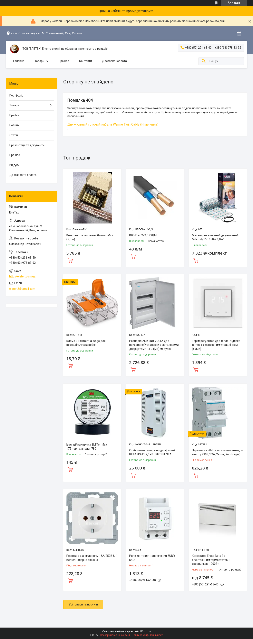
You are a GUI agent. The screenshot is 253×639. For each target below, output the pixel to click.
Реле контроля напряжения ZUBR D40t (152, 558)
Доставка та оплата (23, 174)
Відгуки (14, 165)
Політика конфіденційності (147, 635)
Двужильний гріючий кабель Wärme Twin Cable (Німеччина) (112, 124)
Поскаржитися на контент (115, 635)
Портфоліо (16, 95)
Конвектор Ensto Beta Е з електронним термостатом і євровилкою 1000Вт (211, 559)
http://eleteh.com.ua (22, 276)
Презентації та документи (27, 145)
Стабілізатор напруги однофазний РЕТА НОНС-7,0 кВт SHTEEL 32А (152, 452)
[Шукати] (203, 61)
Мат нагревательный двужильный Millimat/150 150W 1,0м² (215, 237)
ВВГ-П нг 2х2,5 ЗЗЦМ (143, 235)
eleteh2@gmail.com (22, 288)
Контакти (85, 61)
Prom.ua (146, 631)
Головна (18, 61)
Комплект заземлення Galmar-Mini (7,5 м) (89, 237)
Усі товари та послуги (83, 604)
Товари (39, 61)
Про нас (64, 61)
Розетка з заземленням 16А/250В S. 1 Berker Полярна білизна (92, 558)
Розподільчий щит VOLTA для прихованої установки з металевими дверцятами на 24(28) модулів (154, 344)
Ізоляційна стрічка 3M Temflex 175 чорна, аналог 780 (86, 446)
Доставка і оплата (114, 61)
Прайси (14, 115)
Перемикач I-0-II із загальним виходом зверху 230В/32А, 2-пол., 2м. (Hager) (217, 452)
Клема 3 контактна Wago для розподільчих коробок (86, 343)
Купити (70, 260)
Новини (14, 125)
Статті (13, 135)
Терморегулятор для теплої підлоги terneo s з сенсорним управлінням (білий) (216, 344)
